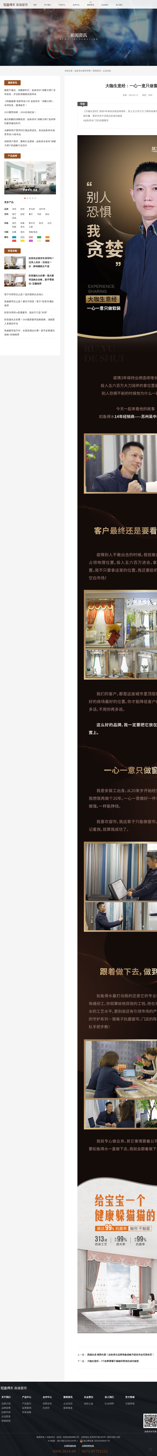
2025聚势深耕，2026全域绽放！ (20, 112)
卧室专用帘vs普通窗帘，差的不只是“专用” (25, 312)
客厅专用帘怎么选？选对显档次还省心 (23, 294)
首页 (35, 5)
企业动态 (107, 71)
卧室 (23, 214)
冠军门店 (85, 11)
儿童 (31, 227)
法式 (49, 223)
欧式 (41, 223)
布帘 (14, 209)
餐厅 (31, 214)
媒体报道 (68, 1408)
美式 (23, 227)
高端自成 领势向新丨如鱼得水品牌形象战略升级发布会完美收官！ (120, 1354)
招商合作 (47, 1403)
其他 (14, 218)
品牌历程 (6, 1412)
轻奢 (23, 223)
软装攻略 (26, 1412)
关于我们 (47, 5)
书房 (39, 214)
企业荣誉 (6, 1416)
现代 (14, 223)
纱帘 (23, 209)
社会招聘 (109, 1403)
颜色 (6, 237)
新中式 (32, 223)
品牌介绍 (6, 1403)
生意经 (46, 1408)
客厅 (14, 214)
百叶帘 (42, 209)
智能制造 (6, 1421)
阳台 (47, 214)
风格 (6, 223)
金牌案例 (26, 1408)
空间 (6, 214)
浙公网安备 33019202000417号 (95, 1441)
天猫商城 (129, 1403)
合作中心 (76, 5)
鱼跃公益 (88, 1403)
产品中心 (61, 5)
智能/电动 (33, 232)
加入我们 (119, 5)
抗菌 (14, 232)
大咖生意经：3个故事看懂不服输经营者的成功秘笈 (113, 1361)
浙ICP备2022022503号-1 (67, 1441)
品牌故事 (6, 1408)
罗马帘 (32, 209)
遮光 (23, 232)
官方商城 (70, 11)
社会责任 (105, 5)
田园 (14, 227)
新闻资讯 (90, 5)
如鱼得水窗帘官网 (83, 71)
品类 (6, 209)
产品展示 (26, 1403)
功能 (6, 232)
